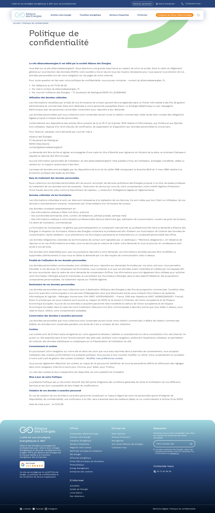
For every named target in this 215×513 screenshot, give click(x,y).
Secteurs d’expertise (119, 15)
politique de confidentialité (43, 474)
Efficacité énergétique (80, 458)
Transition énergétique (90, 15)
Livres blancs (76, 493)
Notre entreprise (165, 4)
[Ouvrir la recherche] (198, 15)
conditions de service (33, 477)
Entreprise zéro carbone (81, 472)
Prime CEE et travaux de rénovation (87, 461)
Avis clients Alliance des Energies (127, 444)
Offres (74, 428)
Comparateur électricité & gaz (84, 434)
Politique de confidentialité (182, 509)
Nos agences (117, 441)
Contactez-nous (190, 4)
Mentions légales (160, 509)
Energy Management (79, 468)
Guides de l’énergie (79, 489)
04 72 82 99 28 (162, 471)
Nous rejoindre (119, 434)
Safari (96, 367)
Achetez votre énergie (61, 15)
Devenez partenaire (142, 4)
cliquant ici (174, 453)
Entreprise (118, 428)
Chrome (81, 367)
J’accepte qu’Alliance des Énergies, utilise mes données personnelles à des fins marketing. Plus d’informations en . (174, 451)
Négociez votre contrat (80, 447)
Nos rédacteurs (77, 496)
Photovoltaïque (77, 465)
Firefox (109, 367)
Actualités (74, 486)
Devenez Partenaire (121, 437)
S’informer (142, 15)
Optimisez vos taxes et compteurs (86, 451)
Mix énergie (75, 454)
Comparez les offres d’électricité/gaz (175, 15)
